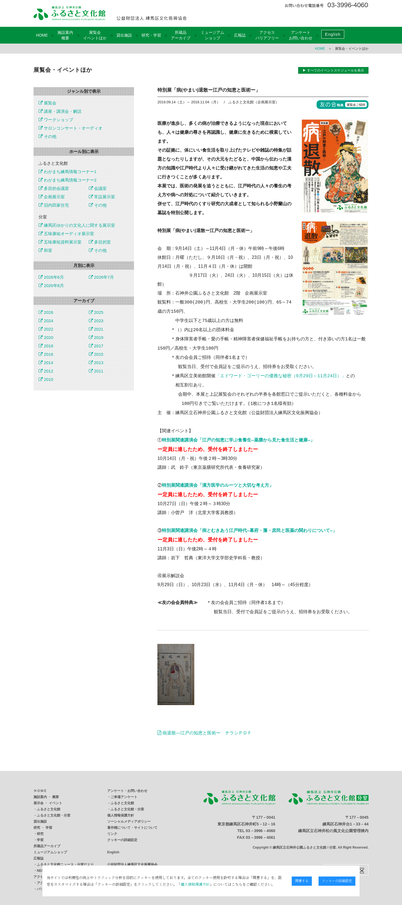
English (333, 34)
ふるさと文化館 (48, 809)
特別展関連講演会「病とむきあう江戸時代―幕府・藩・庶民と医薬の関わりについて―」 (249, 530)
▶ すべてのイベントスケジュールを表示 (333, 70)
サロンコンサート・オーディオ (70, 128)
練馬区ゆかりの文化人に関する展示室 (77, 225)
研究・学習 (151, 35)
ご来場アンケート (124, 797)
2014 (46, 362)
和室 (45, 250)
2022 (46, 329)
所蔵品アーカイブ (47, 846)
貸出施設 (124, 35)
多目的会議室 (54, 188)
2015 (96, 354)
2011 (96, 371)
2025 (96, 312)
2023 (96, 320)
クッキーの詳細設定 (122, 840)
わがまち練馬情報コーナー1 (68, 171)
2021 (96, 329)
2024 (46, 320)
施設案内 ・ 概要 (46, 797)
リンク (112, 834)
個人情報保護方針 (120, 815)
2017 (96, 345)
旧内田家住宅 (54, 205)
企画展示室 (52, 196)
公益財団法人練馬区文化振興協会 (132, 864)
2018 (46, 345)
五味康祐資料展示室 (60, 242)
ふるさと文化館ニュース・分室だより (65, 864)
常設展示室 (102, 196)
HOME (42, 35)
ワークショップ (56, 119)
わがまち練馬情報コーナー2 (68, 180)
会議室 (98, 188)
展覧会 (47, 103)
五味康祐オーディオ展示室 (66, 233)
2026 (46, 312)
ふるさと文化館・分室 (53, 815)
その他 (47, 136)
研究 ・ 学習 (43, 828)
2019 (96, 337)
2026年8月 (51, 285)
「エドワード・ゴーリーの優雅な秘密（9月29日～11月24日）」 (281, 376)
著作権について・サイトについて (132, 828)
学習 (40, 840)
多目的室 (100, 242)
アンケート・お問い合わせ (127, 791)
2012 (46, 371)
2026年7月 (101, 277)
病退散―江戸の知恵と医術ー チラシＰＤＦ (204, 732)
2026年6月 (51, 277)
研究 (40, 834)
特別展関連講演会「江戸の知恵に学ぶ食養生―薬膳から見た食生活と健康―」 (238, 440)
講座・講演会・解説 (60, 111)
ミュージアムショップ (50, 852)
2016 (46, 354)
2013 (96, 362)
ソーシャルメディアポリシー (129, 821)
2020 (46, 337)
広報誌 (240, 35)
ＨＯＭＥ (40, 791)
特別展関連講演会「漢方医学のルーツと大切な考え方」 (218, 485)
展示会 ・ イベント (48, 803)
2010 (46, 379)
